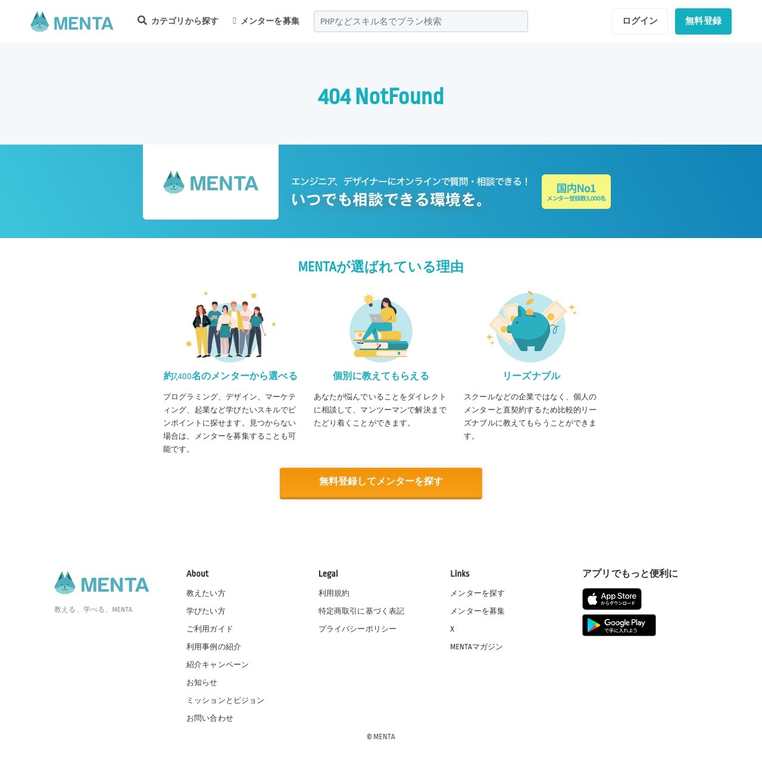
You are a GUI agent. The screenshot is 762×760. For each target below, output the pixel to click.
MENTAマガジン (476, 646)
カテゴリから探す (178, 20)
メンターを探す (477, 593)
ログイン (640, 21)
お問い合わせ (209, 718)
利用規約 (334, 593)
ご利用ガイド (209, 628)
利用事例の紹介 (213, 646)
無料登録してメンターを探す (381, 482)
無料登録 (703, 21)
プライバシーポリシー (357, 628)
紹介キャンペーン (217, 664)
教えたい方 (206, 593)
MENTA (384, 735)
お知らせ (202, 682)
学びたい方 (206, 610)
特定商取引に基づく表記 (361, 610)
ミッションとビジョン (225, 700)
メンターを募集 (266, 21)
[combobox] (421, 21)
